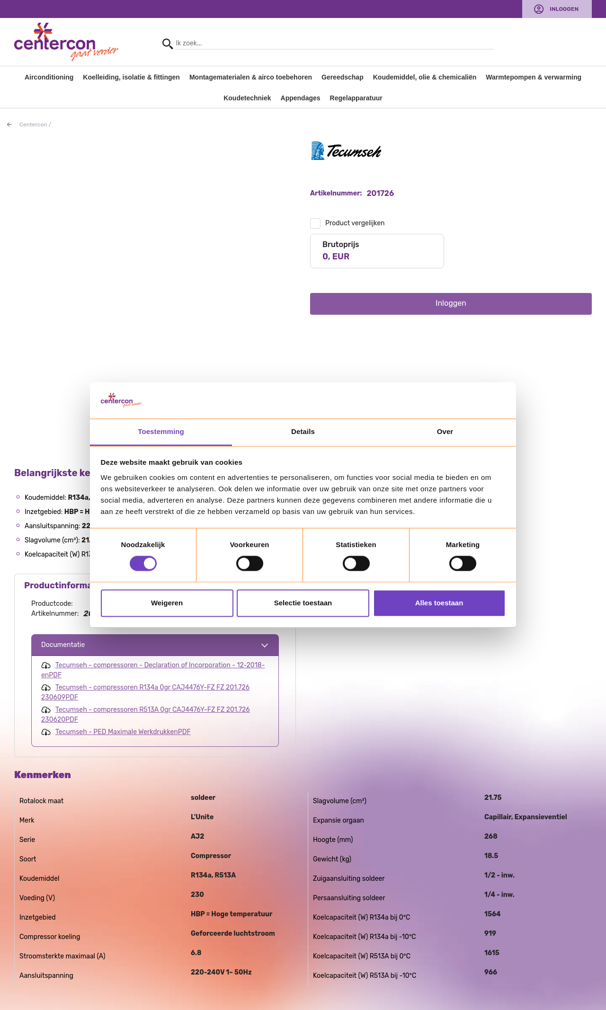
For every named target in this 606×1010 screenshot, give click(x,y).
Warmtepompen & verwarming (533, 77)
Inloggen (564, 9)
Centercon (33, 124)
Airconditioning (49, 77)
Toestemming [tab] (161, 431)
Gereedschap (342, 77)
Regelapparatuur (356, 98)
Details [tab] (303, 431)
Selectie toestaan (303, 603)
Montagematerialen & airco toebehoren (250, 77)
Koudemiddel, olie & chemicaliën (425, 77)
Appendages (301, 98)
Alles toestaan (439, 603)
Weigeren (167, 603)
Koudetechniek (247, 98)
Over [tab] (445, 431)
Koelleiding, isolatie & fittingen (131, 77)
